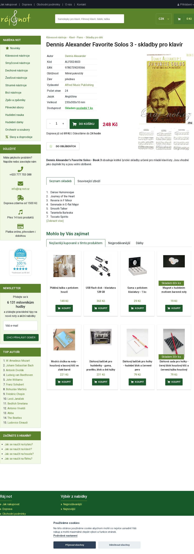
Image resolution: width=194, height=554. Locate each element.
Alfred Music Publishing (79, 85)
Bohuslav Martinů (16, 389)
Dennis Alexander (75, 56)
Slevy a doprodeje (19, 137)
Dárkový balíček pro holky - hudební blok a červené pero (137, 365)
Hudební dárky (14, 122)
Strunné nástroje (16, 85)
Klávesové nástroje (17, 55)
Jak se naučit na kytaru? (19, 444)
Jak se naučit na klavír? (18, 449)
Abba (10, 413)
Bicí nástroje (13, 92)
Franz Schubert (15, 384)
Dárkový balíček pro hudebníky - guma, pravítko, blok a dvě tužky (100, 365)
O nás (68, 4)
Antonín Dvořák (15, 370)
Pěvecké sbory (14, 107)
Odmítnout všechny (119, 545)
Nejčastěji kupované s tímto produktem (75, 243)
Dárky (139, 243)
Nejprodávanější (119, 243)
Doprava (27, 4)
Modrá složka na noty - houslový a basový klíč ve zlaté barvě (64, 365)
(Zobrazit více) (55, 220)
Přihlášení (185, 4)
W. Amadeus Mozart (18, 360)
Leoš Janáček (15, 398)
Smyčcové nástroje (17, 63)
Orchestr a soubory (17, 129)
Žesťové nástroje (16, 77)
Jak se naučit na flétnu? (18, 458)
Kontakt (81, 4)
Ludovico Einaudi (17, 422)
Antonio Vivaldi (16, 408)
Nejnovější (69, 509)
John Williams (14, 379)
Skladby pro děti (94, 37)
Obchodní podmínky (48, 4)
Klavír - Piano (76, 37)
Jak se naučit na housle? (19, 454)
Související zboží (88, 181)
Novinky (13, 48)
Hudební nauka (14, 115)
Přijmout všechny (74, 545)
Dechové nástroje (16, 70)
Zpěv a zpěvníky (15, 100)
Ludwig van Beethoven (19, 375)
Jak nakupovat (8, 4)
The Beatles (14, 417)
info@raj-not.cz (20, 189)
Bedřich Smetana (17, 403)
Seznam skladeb (60, 181)
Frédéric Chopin (15, 394)
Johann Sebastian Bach (20, 365)
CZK (164, 18)
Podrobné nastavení (65, 535)
